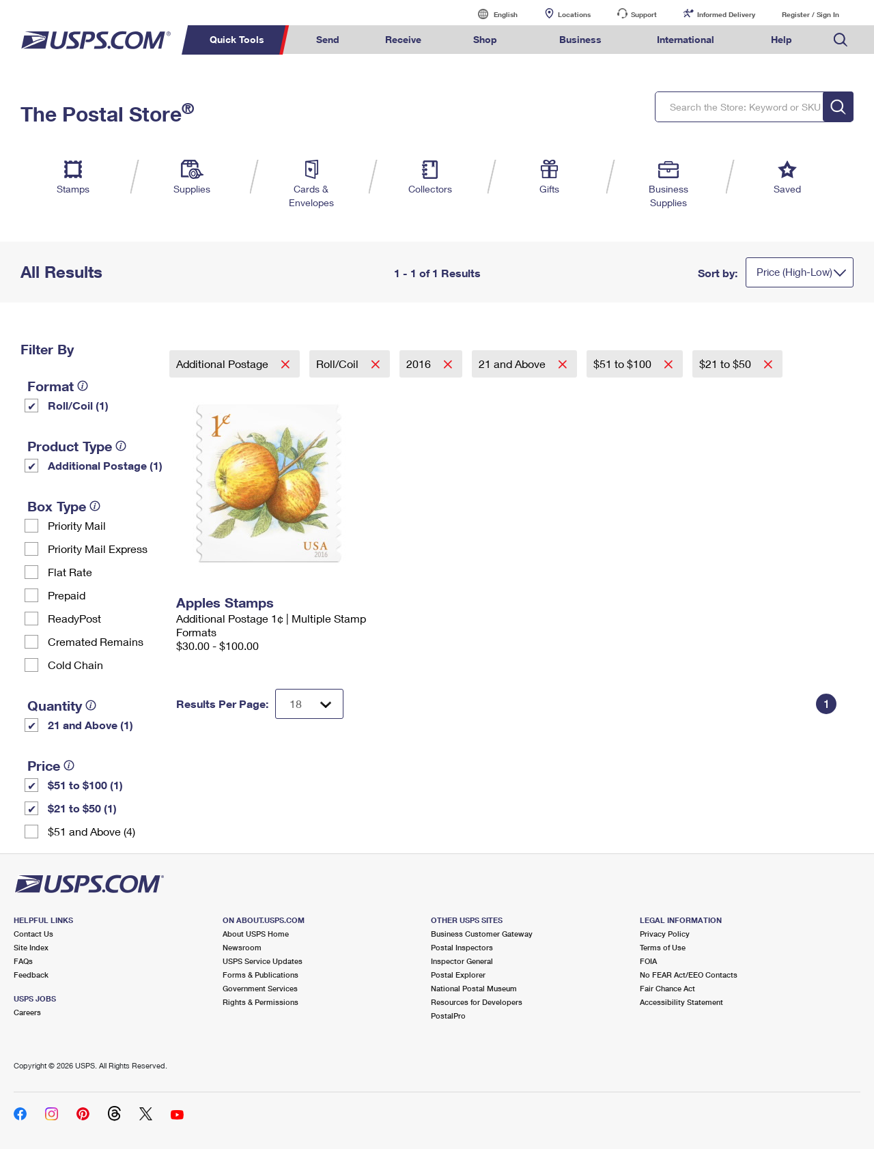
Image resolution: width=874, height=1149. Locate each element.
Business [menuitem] (580, 39)
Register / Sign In (810, 14)
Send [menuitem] (327, 39)
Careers (27, 1012)
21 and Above (513, 363)
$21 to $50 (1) (82, 808)
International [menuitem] (685, 39)
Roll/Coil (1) (78, 405)
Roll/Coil (338, 363)
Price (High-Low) (794, 272)
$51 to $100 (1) (85, 784)
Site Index (31, 947)
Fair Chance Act (667, 988)
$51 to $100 (623, 363)
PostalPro (448, 1015)
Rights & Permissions (260, 1001)
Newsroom (242, 947)
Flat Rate (70, 571)
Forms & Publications (260, 974)
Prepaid (66, 594)
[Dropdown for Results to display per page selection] (309, 704)
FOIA (648, 960)
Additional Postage (223, 363)
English (492, 14)
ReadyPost (74, 618)
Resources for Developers (476, 1001)
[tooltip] (82, 385)
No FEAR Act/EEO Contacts (688, 974)
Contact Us (33, 933)
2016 (420, 363)
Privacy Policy (665, 933)
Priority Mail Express (97, 548)
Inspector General (462, 960)
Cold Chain (75, 664)
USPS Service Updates (262, 960)
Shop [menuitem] (485, 39)
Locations (574, 14)
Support (644, 14)
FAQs (23, 960)
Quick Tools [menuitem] (237, 39)
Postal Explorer (458, 974)
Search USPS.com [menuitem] (840, 40)
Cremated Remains (95, 641)
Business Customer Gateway (482, 933)
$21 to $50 (726, 363)
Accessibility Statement (681, 1001)
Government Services (260, 988)
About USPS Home (256, 933)
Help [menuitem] (781, 39)
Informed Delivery (726, 14)
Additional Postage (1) (105, 465)
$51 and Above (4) (91, 831)
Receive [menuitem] (403, 39)
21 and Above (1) (90, 724)
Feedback (31, 974)
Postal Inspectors (462, 947)
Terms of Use (663, 947)
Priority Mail (77, 525)
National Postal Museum (474, 988)
